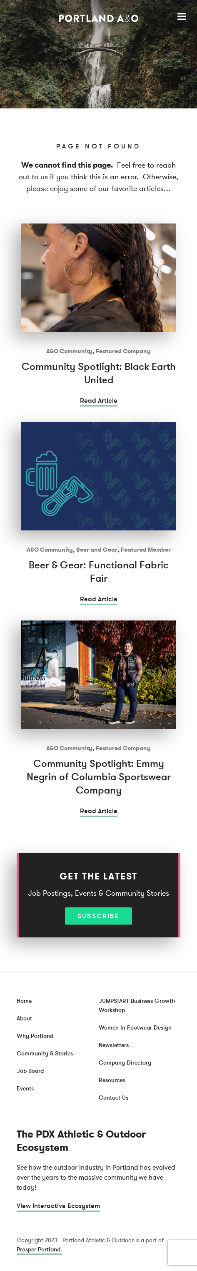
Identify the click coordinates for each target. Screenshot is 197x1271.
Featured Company (123, 351)
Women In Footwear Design (135, 1028)
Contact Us (113, 1098)
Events (25, 1089)
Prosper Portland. (39, 1249)
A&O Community (69, 351)
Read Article (98, 400)
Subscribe (98, 916)
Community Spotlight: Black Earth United (99, 373)
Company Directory (125, 1063)
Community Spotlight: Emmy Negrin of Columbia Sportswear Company (99, 777)
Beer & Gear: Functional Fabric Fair (99, 572)
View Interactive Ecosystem (58, 1206)
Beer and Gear (96, 550)
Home (24, 1001)
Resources (112, 1080)
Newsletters (114, 1045)
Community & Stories (45, 1053)
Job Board (30, 1071)
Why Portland (35, 1036)
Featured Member (146, 550)
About (24, 1018)
